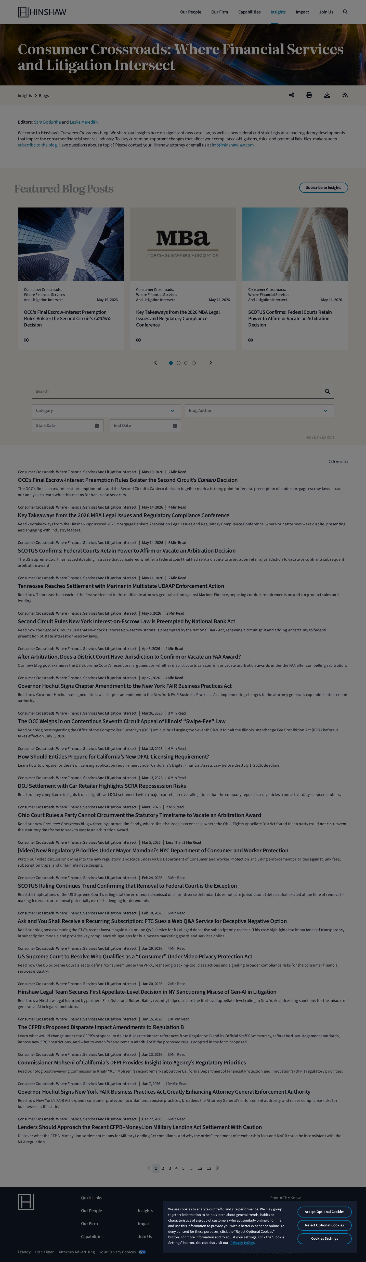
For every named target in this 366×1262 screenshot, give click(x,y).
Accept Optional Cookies (324, 1211)
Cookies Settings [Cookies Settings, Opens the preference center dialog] (324, 1238)
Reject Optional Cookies (324, 1225)
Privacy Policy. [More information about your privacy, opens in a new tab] (242, 1242)
